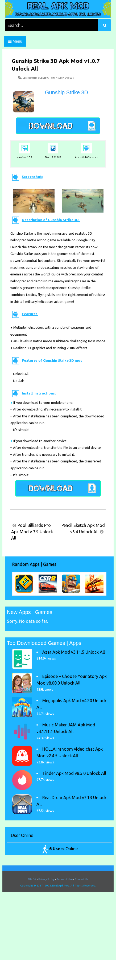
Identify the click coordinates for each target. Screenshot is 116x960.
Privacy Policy (46, 879)
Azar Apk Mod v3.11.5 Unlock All (73, 652)
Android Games (36, 78)
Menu (15, 41)
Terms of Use (65, 879)
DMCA (32, 879)
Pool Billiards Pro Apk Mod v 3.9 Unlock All (32, 531)
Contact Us (81, 879)
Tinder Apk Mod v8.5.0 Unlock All (74, 773)
